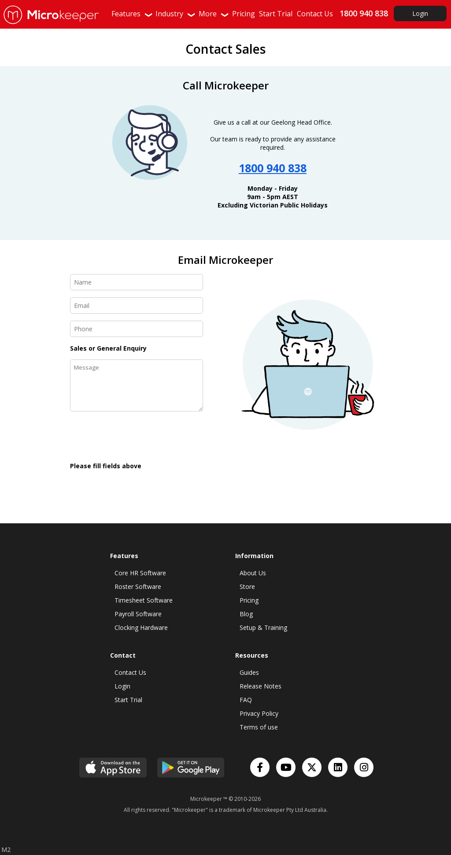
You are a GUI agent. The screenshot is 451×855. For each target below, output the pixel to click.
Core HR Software (140, 573)
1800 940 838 (273, 167)
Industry (175, 14)
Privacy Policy (259, 713)
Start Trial (128, 700)
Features (132, 14)
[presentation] (137, 437)
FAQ (246, 700)
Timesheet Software (144, 600)
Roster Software (138, 586)
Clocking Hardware (141, 627)
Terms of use (259, 727)
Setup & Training (263, 627)
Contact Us (130, 672)
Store (247, 586)
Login (420, 13)
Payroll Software (138, 614)
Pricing (249, 600)
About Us (253, 573)
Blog (246, 614)
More (214, 14)
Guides (249, 672)
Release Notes (260, 686)
